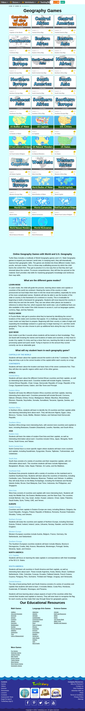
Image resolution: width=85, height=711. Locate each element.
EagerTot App (6, 699)
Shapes (13, 621)
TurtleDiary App (7, 701)
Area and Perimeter (16, 614)
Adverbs (34, 614)
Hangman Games (16, 653)
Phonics (34, 627)
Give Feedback (78, 688)
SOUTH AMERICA (16, 566)
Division (13, 617)
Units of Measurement (17, 636)
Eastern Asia (14, 434)
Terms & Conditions (76, 695)
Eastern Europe (15, 507)
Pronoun (34, 630)
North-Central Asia (16, 446)
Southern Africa (15, 422)
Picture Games (15, 658)
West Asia (13, 490)
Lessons (4, 693)
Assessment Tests (7, 697)
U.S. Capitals (14, 555)
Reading (34, 634)
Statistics (13, 630)
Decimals (13, 616)
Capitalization (36, 617)
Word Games (15, 662)
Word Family (36, 643)
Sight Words (35, 638)
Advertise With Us (77, 690)
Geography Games (16, 666)
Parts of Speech (37, 625)
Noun (34, 623)
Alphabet (34, 616)
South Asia (13, 458)
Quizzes (4, 688)
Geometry (14, 623)
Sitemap (80, 699)
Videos (3, 686)
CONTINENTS (14, 364)
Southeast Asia (14, 471)
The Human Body (59, 619)
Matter (56, 616)
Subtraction (14, 632)
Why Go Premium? (77, 684)
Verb (33, 641)
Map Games (14, 656)
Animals (56, 612)
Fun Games (14, 651)
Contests (4, 695)
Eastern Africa (14, 390)
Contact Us (79, 686)
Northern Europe (15, 519)
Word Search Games (17, 664)
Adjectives (35, 612)
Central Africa (14, 376)
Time (12, 634)
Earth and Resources (60, 614)
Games (3, 684)
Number (13, 627)
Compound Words (37, 619)
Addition (13, 612)
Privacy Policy (78, 697)
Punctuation (35, 632)
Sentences (35, 636)
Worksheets (5, 690)
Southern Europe (15, 541)
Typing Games (15, 660)
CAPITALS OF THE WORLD (20, 355)
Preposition (35, 628)
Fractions (13, 619)
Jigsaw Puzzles (15, 654)
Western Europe (15, 532)
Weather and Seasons (60, 623)
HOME (10, 6)
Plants (55, 617)
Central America (15, 582)
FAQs (81, 693)
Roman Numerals (16, 628)
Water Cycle (57, 621)
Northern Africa (14, 408)
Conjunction (35, 621)
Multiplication (14, 625)
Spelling (34, 640)
